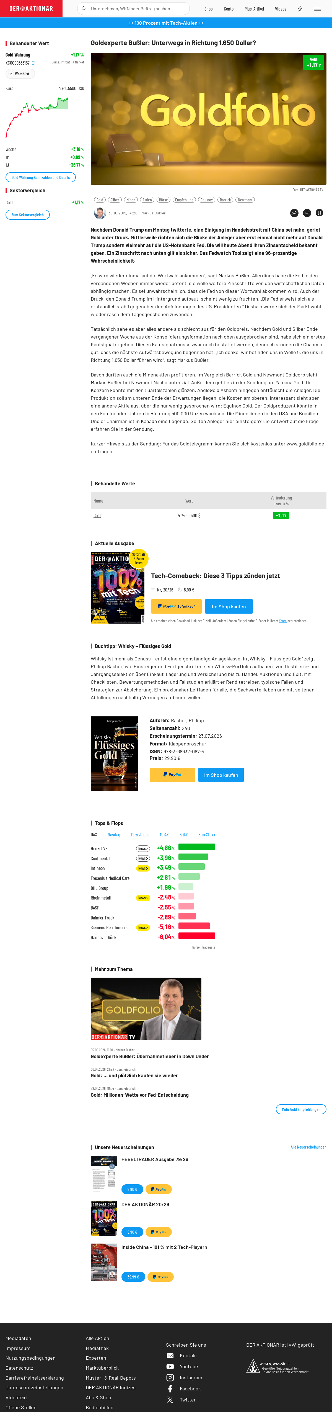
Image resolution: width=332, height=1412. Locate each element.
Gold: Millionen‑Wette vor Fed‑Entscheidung (140, 1095)
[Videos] (280, 8)
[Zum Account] (228, 8)
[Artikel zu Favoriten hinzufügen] (319, 212)
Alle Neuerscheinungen (308, 1146)
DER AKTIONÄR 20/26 (145, 1204)
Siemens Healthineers (109, 927)
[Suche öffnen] (84, 8)
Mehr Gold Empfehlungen (301, 1109)
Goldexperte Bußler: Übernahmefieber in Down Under (150, 1056)
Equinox (207, 199)
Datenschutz (19, 1368)
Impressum (18, 1348)
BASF (95, 908)
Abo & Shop (98, 1397)
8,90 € (132, 1231)
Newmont (245, 199)
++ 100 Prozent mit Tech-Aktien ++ (166, 23)
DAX (94, 834)
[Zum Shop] (208, 8)
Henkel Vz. (99, 848)
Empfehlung (184, 199)
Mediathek (97, 1348)
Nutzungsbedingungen (31, 1358)
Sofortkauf (176, 606)
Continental (100, 858)
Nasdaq (114, 834)
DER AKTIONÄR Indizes (111, 1387)
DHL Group (99, 888)
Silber (114, 199)
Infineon (98, 868)
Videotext (16, 1397)
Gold (100, 199)
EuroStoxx (206, 834)
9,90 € (132, 1189)
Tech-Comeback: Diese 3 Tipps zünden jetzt (215, 576)
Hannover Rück (103, 937)
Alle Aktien (97, 1338)
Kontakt (181, 1355)
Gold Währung (18, 55)
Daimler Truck (102, 918)
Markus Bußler (153, 213)
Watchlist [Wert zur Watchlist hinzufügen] (22, 73)
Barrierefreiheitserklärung (35, 1378)
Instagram (184, 1377)
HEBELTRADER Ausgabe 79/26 (154, 1159)
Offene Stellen (21, 1407)
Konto (283, 620)
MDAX (164, 834)
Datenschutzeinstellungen (34, 1387)
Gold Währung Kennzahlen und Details (41, 177)
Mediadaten (18, 1338)
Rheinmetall (101, 898)
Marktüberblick (102, 1368)
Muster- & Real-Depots (111, 1378)
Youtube (182, 1366)
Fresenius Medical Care (110, 878)
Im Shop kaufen (229, 606)
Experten (96, 1358)
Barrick (225, 199)
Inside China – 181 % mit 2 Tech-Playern (164, 1247)
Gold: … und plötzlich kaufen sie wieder (134, 1075)
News (143, 848)
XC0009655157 (20, 62)
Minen (130, 199)
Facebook (183, 1388)
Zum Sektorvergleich (28, 214)
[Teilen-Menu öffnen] (294, 213)
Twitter (181, 1399)
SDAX (184, 834)
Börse (163, 199)
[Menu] (317, 8)
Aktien (147, 199)
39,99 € (133, 1276)
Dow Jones (140, 834)
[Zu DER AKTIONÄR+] (254, 8)
